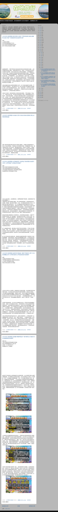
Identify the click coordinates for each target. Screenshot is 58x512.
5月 (41, 64)
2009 (40, 95)
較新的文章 (5, 506)
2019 (40, 39)
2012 (40, 50)
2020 (40, 37)
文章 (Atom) (7, 508)
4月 (41, 65)
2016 (40, 44)
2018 (40, 40)
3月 (41, 67)
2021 (40, 35)
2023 (40, 32)
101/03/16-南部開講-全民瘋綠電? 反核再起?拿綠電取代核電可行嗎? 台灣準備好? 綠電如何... (47, 77)
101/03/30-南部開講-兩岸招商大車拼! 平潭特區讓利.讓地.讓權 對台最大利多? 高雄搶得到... (47, 70)
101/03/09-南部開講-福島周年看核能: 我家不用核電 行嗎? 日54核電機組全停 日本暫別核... (48, 81)
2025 (40, 28)
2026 (40, 27)
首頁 (18, 506)
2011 (40, 92)
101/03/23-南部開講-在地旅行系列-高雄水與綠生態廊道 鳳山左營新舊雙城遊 (47, 73)
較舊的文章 (32, 506)
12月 (41, 52)
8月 (41, 59)
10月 (41, 55)
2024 (40, 30)
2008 (40, 97)
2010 (40, 93)
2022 (40, 33)
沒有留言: (29, 108)
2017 (40, 42)
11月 (41, 54)
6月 (41, 62)
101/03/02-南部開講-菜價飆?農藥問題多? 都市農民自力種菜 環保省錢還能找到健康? (48, 85)
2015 (40, 45)
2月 (41, 88)
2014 (40, 47)
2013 (40, 49)
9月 (41, 57)
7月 (41, 60)
